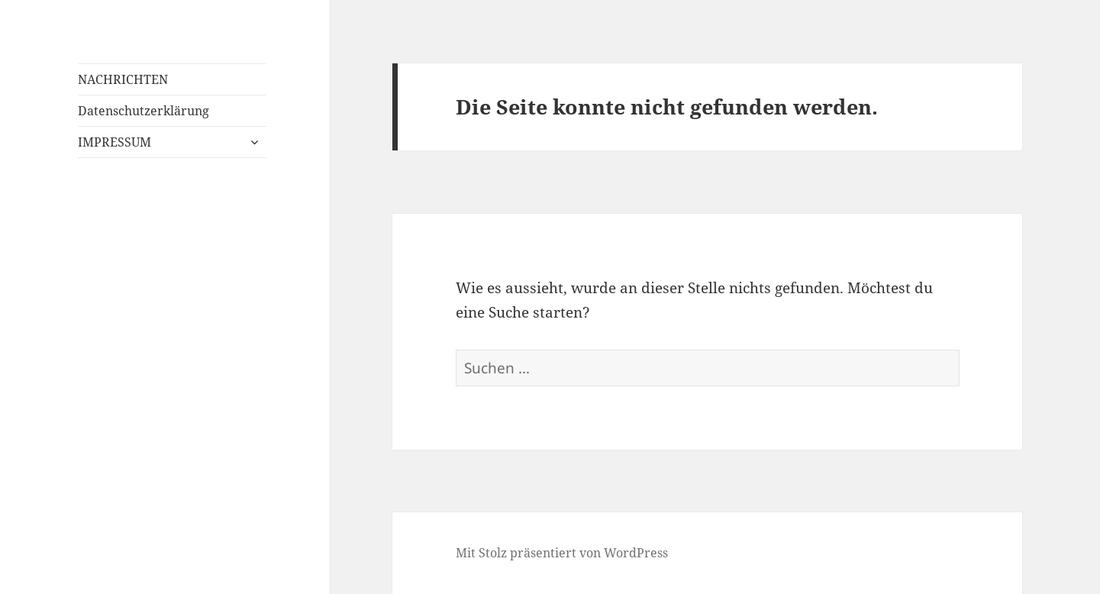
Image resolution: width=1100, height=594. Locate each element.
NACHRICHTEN (123, 79)
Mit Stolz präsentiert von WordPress (562, 552)
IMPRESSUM (114, 142)
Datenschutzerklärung (143, 110)
